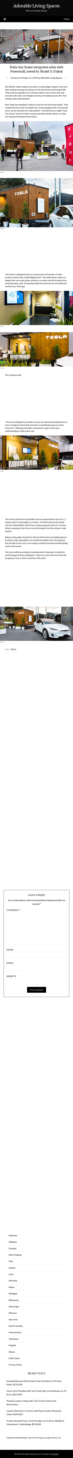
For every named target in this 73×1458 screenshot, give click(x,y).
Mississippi (14, 1306)
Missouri (13, 1313)
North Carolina (16, 1326)
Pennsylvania (15, 1332)
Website (11, 976)
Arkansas (13, 1235)
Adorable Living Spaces (36, 6)
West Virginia (15, 1255)
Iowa (11, 1274)
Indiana (12, 1267)
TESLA (13, 649)
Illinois (12, 1352)
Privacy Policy (15, 1364)
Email (9, 963)
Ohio (11, 1261)
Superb (55, 1454)
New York (13, 1319)
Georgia (12, 1248)
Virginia (12, 1345)
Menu (66, 19)
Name (9, 949)
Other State (14, 1358)
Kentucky (13, 1280)
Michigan (13, 1293)
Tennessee (13, 1339)
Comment (13, 910)
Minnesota (14, 1300)
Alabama (13, 1242)
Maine (12, 1287)
